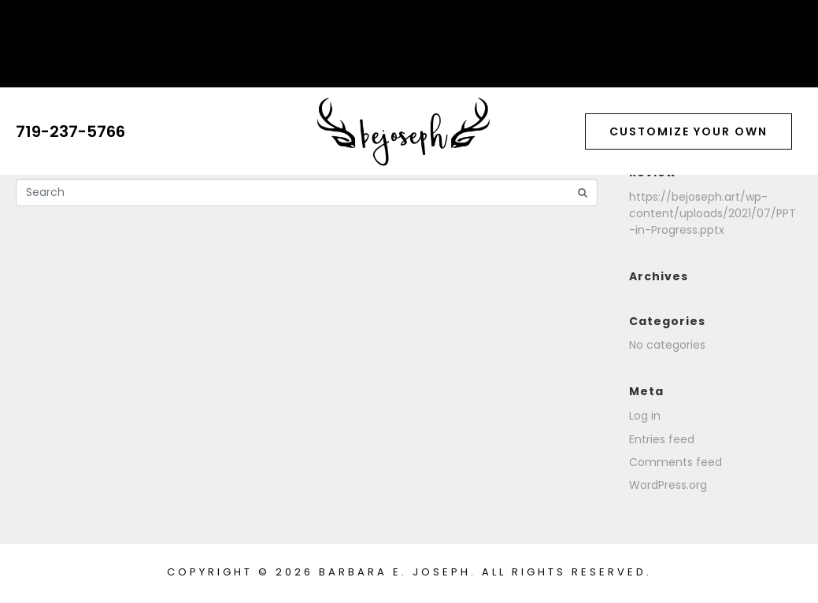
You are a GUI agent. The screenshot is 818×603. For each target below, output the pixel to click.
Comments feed (675, 462)
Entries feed (661, 439)
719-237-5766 (70, 131)
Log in (645, 416)
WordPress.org (668, 485)
